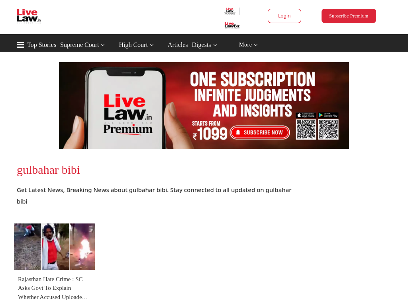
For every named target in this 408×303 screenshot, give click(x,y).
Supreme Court (79, 44)
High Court (133, 44)
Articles (178, 44)
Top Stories (41, 44)
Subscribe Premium (348, 16)
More (248, 45)
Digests (201, 44)
